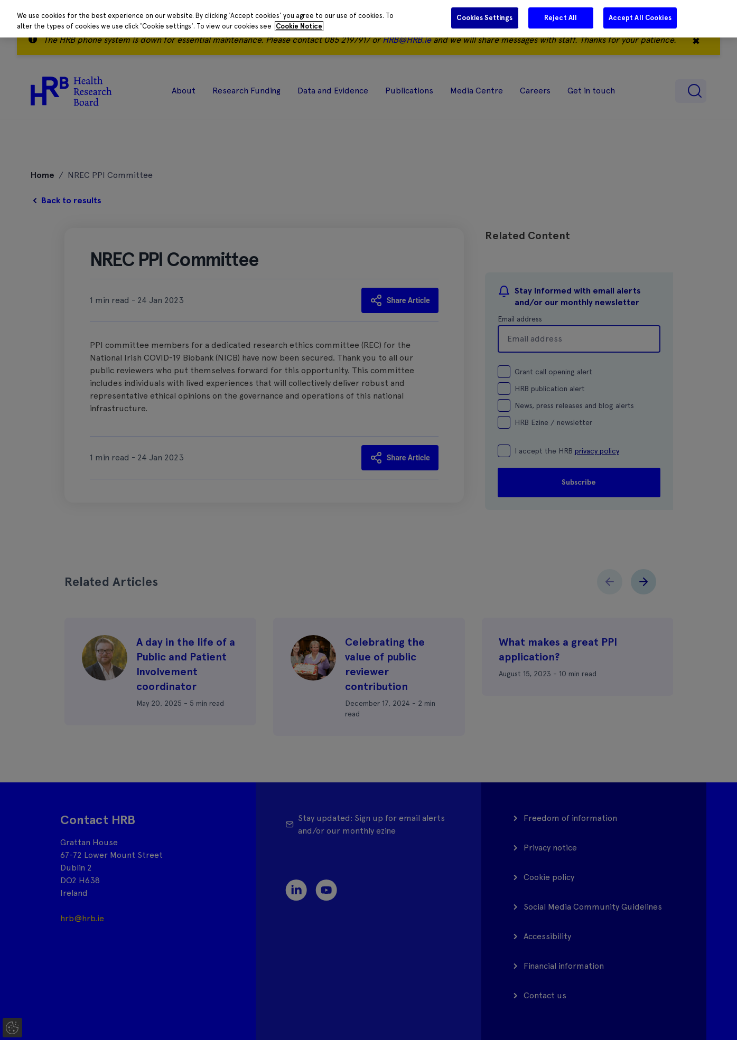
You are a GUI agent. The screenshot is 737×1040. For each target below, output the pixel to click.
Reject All (560, 18)
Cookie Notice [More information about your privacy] (299, 26)
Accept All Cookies (640, 18)
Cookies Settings (484, 18)
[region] (368, 18)
